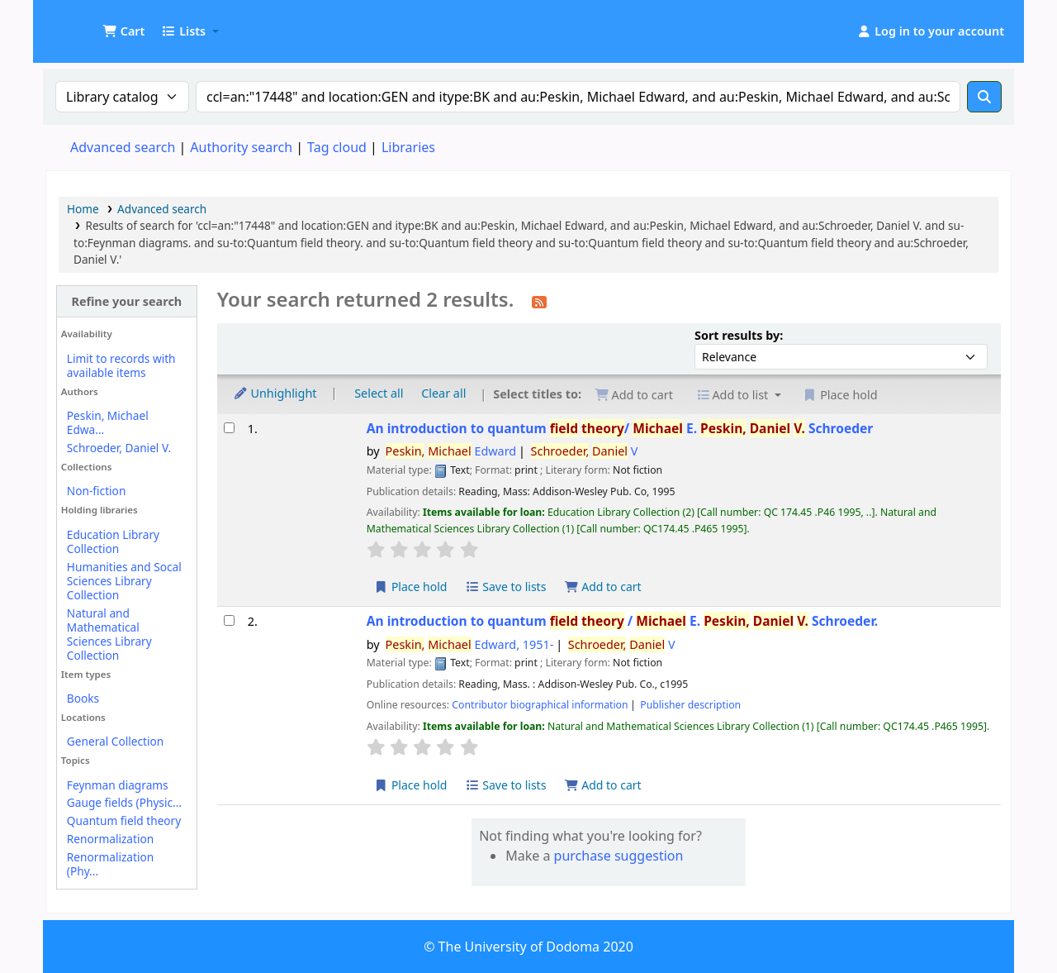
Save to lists (505, 586)
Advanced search (122, 147)
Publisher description (690, 705)
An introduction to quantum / (620, 428)
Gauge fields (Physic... (124, 802)
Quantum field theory (124, 820)
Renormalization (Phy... (110, 864)
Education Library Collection (113, 541)
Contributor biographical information (540, 705)
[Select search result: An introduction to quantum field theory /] (229, 620)
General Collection (115, 741)
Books (83, 698)
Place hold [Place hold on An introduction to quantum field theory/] (411, 586)
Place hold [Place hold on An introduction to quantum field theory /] (411, 785)
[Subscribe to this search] (539, 301)
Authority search (241, 147)
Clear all (443, 393)
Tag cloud (337, 147)
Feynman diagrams (117, 785)
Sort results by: (738, 335)
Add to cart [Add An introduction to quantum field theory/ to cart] (603, 586)
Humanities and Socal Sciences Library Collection (124, 581)
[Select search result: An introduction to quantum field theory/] (229, 427)
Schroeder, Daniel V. (119, 447)
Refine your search (126, 301)
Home (83, 209)
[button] (123, 31)
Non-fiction (96, 490)
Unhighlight (275, 393)
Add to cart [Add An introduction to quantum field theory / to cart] (603, 785)
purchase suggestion (619, 856)
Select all (378, 393)
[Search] (984, 96)
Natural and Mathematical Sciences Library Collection (109, 634)
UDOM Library (87, 23)
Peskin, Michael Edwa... (108, 422)
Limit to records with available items (121, 365)
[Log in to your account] (930, 31)
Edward (451, 451)
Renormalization (110, 839)
